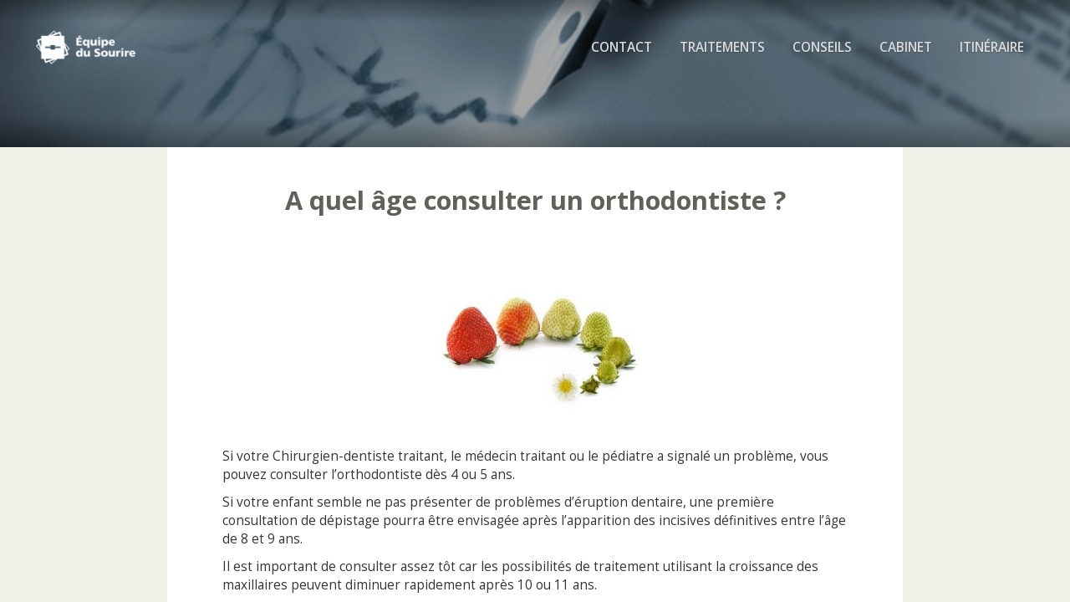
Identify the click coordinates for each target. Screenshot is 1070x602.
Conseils (822, 50)
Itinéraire (992, 50)
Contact (621, 50)
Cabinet (905, 50)
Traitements (722, 50)
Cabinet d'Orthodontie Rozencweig (114, 51)
